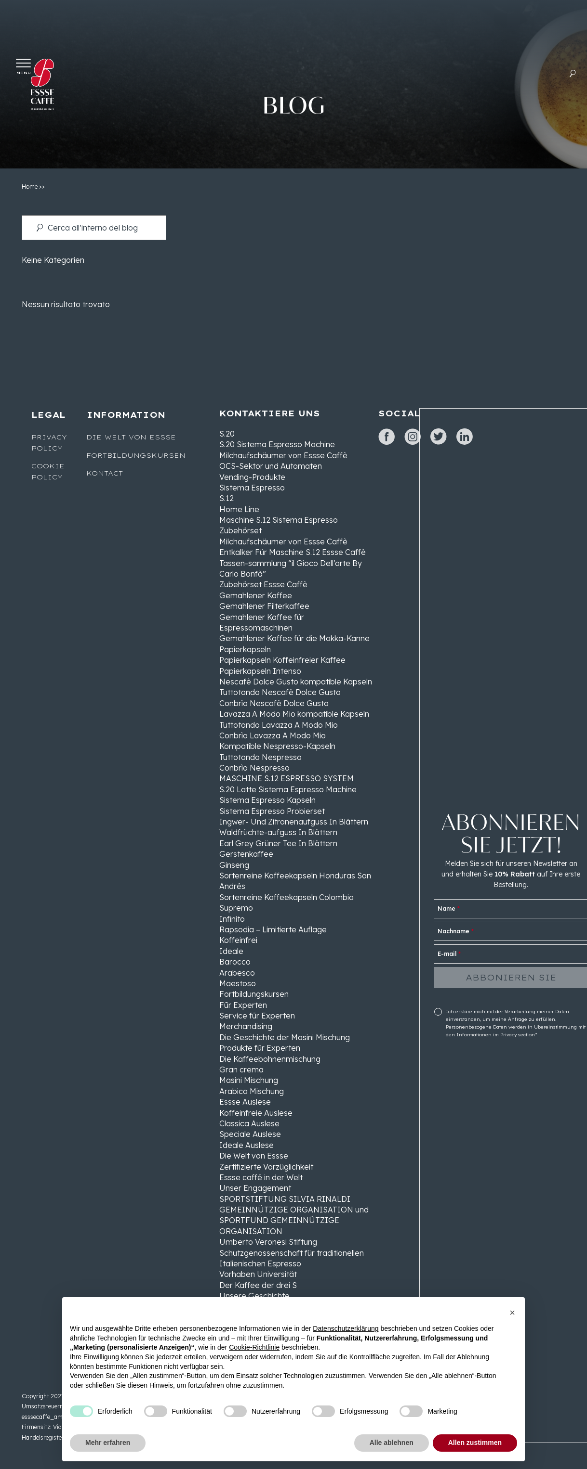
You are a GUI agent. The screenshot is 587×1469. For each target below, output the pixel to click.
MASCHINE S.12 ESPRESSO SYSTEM (286, 778)
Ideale (231, 951)
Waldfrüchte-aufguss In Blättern (278, 832)
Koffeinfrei (238, 940)
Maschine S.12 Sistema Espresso (278, 520)
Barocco (235, 961)
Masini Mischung (248, 1080)
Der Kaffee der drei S (258, 1285)
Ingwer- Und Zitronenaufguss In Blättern (293, 821)
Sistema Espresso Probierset (272, 811)
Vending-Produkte (252, 477)
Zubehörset (240, 530)
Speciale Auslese (250, 1134)
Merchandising (245, 1026)
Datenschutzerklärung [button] (345, 1328)
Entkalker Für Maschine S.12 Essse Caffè (292, 552)
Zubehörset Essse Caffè (263, 584)
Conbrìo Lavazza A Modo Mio (272, 735)
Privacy (508, 1034)
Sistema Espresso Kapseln (267, 800)
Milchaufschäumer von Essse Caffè (283, 455)
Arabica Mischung (251, 1091)
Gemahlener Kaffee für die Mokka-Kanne (294, 638)
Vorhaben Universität (258, 1274)
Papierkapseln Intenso (260, 671)
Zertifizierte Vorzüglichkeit (266, 1167)
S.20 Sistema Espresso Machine (277, 444)
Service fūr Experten (257, 1015)
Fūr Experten (243, 1005)
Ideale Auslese (246, 1145)
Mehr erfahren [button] (107, 1442)
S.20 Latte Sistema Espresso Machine (288, 789)
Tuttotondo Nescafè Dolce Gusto (280, 692)
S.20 (227, 433)
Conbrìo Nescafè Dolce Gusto (274, 703)
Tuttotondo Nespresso (260, 757)
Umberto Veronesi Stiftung (268, 1242)
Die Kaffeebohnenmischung (269, 1059)
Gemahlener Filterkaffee (264, 606)
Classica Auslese (249, 1123)
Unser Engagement (255, 1188)
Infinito (232, 919)
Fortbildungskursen (136, 455)
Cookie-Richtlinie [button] (254, 1347)
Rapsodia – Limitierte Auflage (273, 929)
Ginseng (234, 865)
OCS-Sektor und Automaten (270, 466)
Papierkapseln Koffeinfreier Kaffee (282, 660)
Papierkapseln (245, 649)
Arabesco (237, 973)
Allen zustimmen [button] (475, 1442)
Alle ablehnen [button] (392, 1442)
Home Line (239, 509)
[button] (512, 1312)
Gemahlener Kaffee (255, 595)
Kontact (104, 473)
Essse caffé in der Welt (261, 1177)
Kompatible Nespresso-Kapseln (277, 746)
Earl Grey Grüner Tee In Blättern (278, 843)
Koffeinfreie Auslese (256, 1113)
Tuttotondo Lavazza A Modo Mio (278, 725)
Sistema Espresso (252, 487)
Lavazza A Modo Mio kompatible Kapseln (294, 714)
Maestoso (237, 983)
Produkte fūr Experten (259, 1048)
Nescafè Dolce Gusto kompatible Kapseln (295, 681)
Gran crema (241, 1069)
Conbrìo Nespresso (254, 768)
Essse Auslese (245, 1102)
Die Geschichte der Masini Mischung (284, 1037)
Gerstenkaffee (246, 854)
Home (30, 186)
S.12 (226, 498)
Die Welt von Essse (131, 437)
